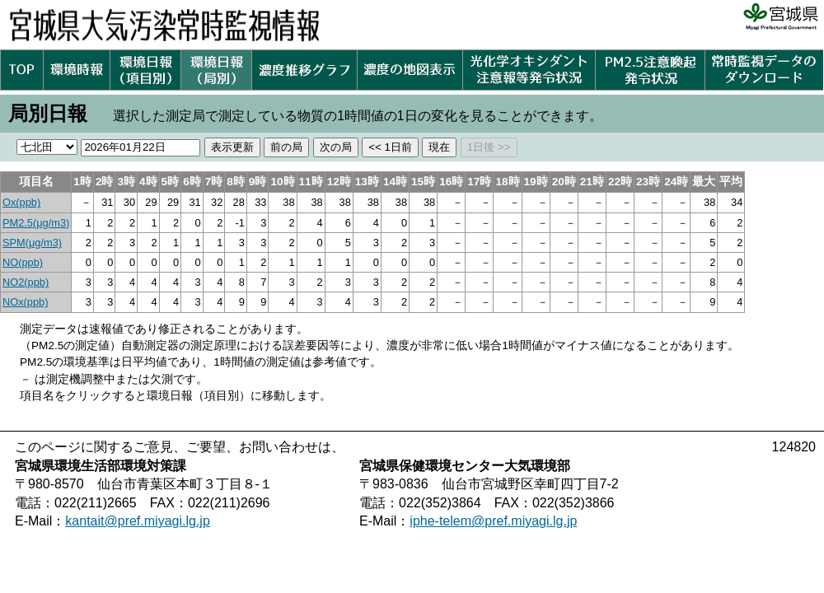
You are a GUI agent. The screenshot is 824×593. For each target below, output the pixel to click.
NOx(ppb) (25, 302)
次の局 (336, 147)
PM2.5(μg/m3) (35, 223)
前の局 (286, 147)
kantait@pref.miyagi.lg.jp (137, 521)
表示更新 (232, 147)
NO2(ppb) (25, 282)
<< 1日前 (390, 147)
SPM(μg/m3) (32, 242)
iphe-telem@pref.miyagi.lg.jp (493, 521)
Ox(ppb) (21, 202)
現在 (439, 147)
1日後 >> (489, 147)
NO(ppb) (22, 262)
